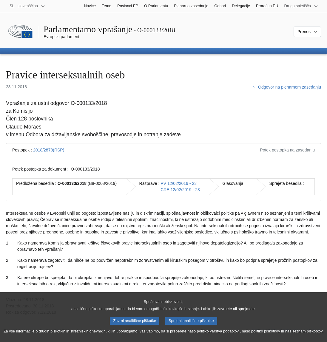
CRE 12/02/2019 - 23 (180, 189)
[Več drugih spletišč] (301, 6)
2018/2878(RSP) (48, 150)
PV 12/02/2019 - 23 (179, 183)
